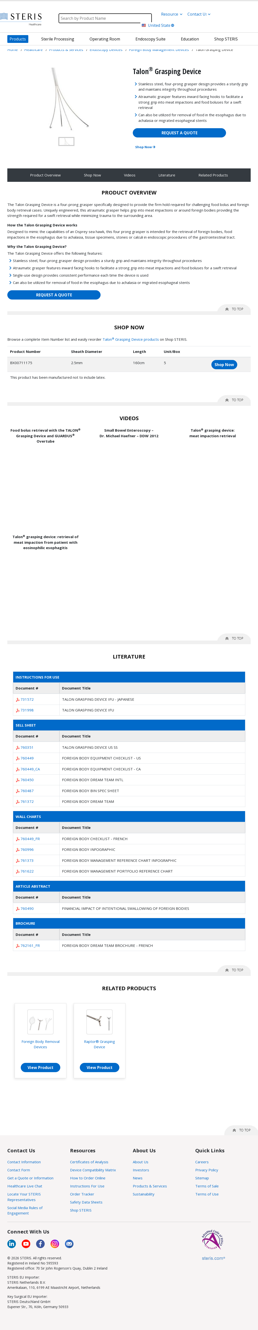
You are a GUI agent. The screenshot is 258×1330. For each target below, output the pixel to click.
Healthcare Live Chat (24, 1186)
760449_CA (30, 769)
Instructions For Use (87, 1186)
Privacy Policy (206, 1169)
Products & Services (150, 1186)
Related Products (213, 175)
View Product (40, 1067)
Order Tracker (82, 1194)
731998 (27, 710)
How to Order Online (87, 1177)
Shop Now (145, 147)
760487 (27, 790)
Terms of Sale (207, 1186)
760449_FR (30, 838)
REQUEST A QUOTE (179, 133)
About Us (140, 1161)
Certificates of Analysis (89, 1161)
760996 (27, 849)
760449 (27, 758)
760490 (27, 908)
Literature (166, 175)
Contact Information (24, 1161)
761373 (27, 860)
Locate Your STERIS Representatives (24, 1197)
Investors (141, 1169)
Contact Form (18, 1169)
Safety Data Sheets (86, 1202)
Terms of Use (207, 1194)
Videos (129, 175)
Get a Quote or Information (30, 1177)
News (138, 1177)
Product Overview (45, 175)
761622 (27, 871)
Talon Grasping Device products (131, 339)
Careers (202, 1161)
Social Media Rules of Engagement (24, 1210)
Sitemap (202, 1177)
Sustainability (144, 1194)
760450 (27, 779)
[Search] (105, 18)
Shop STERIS (81, 1210)
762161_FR (30, 945)
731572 (27, 699)
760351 (27, 747)
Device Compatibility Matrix (93, 1169)
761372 (27, 801)
